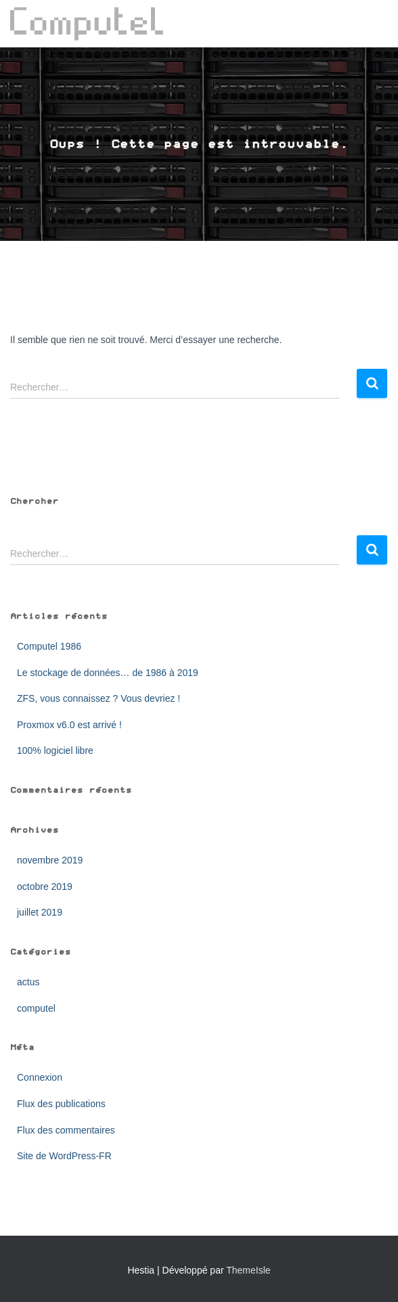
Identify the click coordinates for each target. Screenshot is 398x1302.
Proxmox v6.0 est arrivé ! (69, 724)
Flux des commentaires (66, 1130)
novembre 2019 (50, 860)
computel (36, 1008)
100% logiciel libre (55, 750)
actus (28, 981)
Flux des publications (61, 1103)
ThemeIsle (248, 1270)
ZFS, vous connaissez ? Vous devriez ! (98, 698)
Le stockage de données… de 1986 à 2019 (107, 672)
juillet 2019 (39, 912)
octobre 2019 (44, 886)
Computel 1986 (49, 646)
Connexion (39, 1077)
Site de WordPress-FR (64, 1155)
